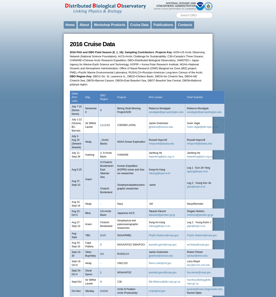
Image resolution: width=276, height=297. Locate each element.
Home (70, 25)
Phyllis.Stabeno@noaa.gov (164, 235)
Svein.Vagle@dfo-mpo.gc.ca (202, 127)
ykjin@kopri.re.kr (196, 186)
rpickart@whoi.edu (197, 255)
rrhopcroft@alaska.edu (161, 143)
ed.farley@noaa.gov (198, 244)
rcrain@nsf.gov (157, 291)
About (84, 25)
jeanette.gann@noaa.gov (163, 244)
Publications (163, 25)
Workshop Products (109, 25)
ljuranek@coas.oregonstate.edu (204, 289)
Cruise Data (139, 25)
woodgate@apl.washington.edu (166, 112)
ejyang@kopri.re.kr (197, 171)
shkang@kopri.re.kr (159, 173)
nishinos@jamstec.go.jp (200, 215)
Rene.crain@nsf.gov (160, 263)
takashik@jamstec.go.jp (162, 215)
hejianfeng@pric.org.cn (161, 156)
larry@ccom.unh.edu (198, 265)
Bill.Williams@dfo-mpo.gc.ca (164, 281)
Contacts (185, 25)
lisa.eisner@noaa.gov (199, 272)
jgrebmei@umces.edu (161, 127)
